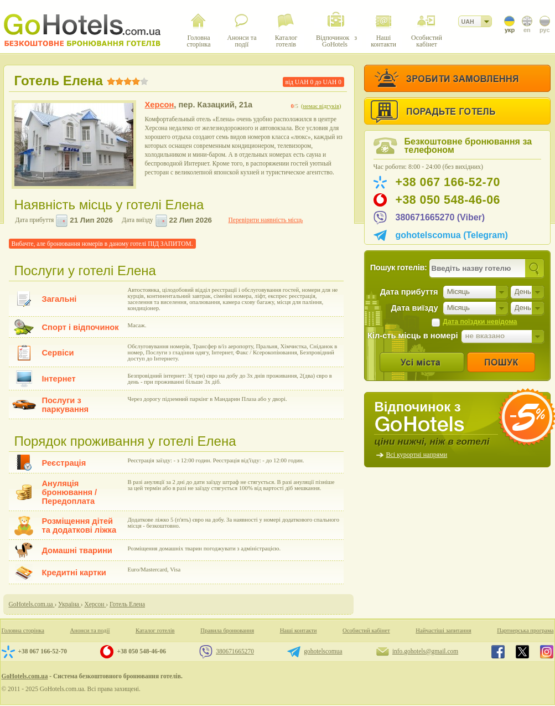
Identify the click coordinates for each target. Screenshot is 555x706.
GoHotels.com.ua (25, 676)
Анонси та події (90, 630)
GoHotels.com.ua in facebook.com (498, 651)
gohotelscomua (323, 651)
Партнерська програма (525, 630)
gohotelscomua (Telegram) (452, 235)
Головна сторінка (23, 630)
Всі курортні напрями (417, 454)
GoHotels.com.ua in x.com (522, 651)
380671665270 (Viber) (440, 217)
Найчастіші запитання (443, 630)
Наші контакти (298, 630)
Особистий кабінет (366, 630)
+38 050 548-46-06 (448, 200)
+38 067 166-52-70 (448, 182)
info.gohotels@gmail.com (425, 651)
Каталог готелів (155, 630)
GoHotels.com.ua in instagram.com (546, 651)
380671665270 (235, 651)
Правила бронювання (227, 630)
